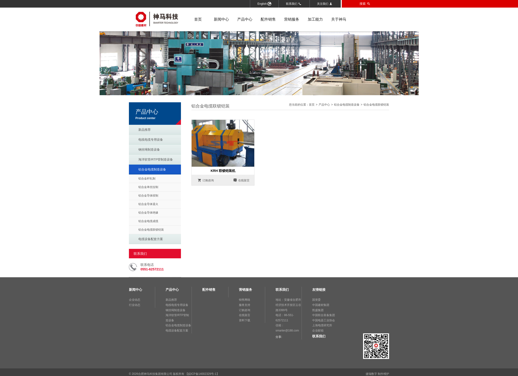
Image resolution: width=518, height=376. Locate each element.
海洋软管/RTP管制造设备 (155, 159)
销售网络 (244, 299)
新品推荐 (144, 129)
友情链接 (318, 289)
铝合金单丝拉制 (148, 187)
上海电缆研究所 (322, 325)
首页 (198, 19)
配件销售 (268, 19)
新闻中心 (221, 19)
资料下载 (244, 320)
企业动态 (134, 299)
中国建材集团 (320, 305)
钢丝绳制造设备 (149, 149)
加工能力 (315, 19)
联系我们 (293, 3)
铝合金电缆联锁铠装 (151, 229)
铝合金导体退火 (148, 204)
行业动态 (134, 305)
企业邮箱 (318, 330)
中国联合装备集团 (323, 315)
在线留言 (241, 180)
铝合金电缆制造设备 (152, 169)
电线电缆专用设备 (150, 139)
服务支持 (244, 305)
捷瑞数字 (371, 374)
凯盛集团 (318, 310)
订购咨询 (206, 180)
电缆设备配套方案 (150, 239)
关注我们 (324, 3)
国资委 (316, 299)
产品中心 (244, 19)
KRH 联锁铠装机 (223, 171)
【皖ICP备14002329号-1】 (202, 374)
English (264, 3)
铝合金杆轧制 (146, 178)
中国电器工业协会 (323, 320)
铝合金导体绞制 (148, 195)
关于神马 (338, 19)
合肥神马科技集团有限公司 (155, 374)
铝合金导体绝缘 (148, 212)
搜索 (365, 4)
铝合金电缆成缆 (148, 221)
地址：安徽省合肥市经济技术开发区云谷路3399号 (288, 305)
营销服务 (291, 19)
